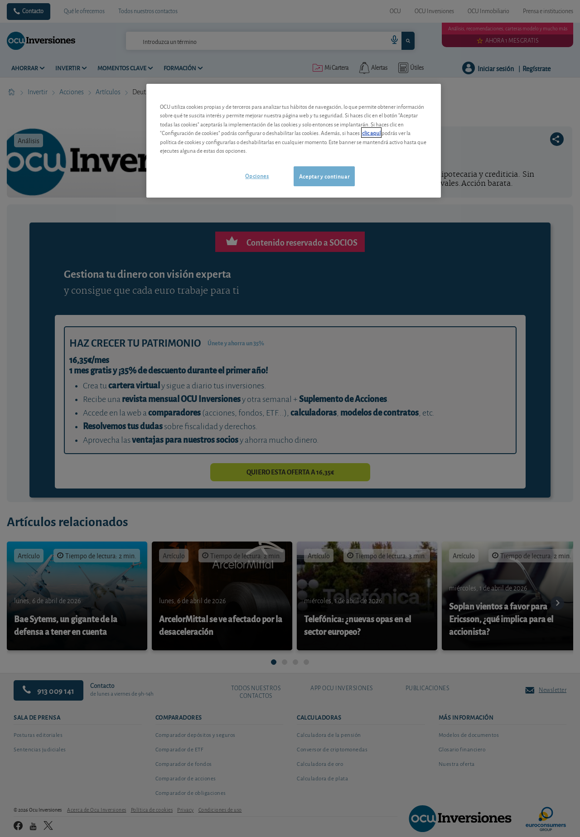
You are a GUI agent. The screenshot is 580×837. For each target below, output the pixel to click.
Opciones (257, 175)
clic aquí (371, 132)
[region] (293, 141)
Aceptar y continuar (324, 176)
